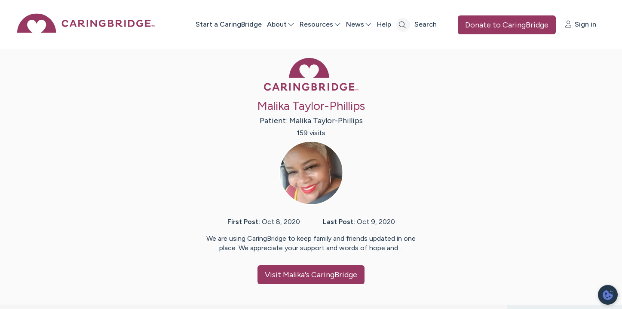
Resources (320, 24)
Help (384, 24)
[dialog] (608, 295)
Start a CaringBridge (229, 24)
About (280, 24)
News (359, 24)
